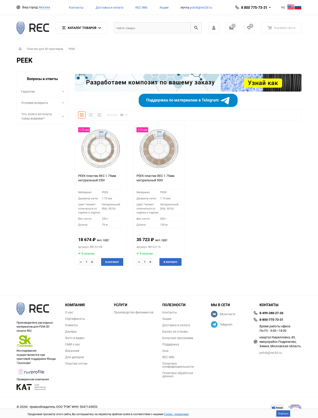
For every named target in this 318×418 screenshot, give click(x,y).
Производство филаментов (133, 312)
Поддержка (170, 344)
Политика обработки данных (177, 374)
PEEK (71, 49)
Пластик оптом (76, 363)
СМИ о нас (72, 344)
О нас (69, 312)
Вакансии (72, 350)
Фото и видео (74, 337)
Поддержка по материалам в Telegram (188, 100)
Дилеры (71, 331)
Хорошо (283, 413)
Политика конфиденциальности (178, 365)
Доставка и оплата (109, 7)
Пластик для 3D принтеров (45, 49)
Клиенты (71, 325)
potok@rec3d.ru (201, 7)
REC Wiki (141, 7)
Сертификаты (75, 318)
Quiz (165, 350)
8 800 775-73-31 (254, 7)
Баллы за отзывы (175, 331)
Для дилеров (74, 357)
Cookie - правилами (176, 414)
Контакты (76, 7)
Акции (163, 7)
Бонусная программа (177, 337)
